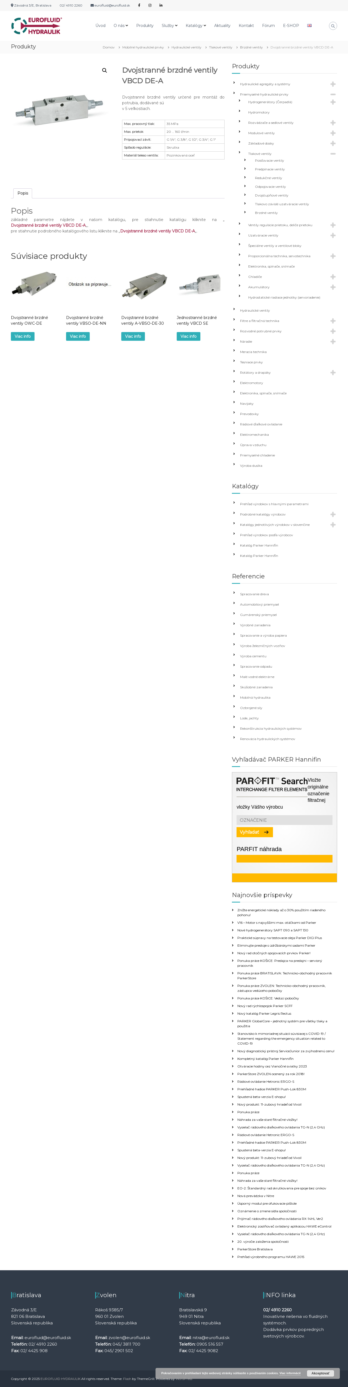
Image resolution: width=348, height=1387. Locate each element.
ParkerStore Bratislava (255, 1249)
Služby (168, 25)
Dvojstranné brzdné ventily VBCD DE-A (48, 225)
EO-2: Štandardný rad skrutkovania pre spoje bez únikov (281, 1188)
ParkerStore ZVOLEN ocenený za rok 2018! (270, 1074)
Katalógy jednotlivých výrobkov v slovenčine (275, 525)
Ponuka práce (248, 1112)
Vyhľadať (249, 832)
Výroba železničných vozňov (262, 646)
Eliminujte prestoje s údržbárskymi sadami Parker (276, 945)
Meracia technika (253, 352)
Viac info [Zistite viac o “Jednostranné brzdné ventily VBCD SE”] (189, 336)
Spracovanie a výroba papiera (263, 635)
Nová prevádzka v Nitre (255, 1196)
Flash (127, 1379)
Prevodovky (249, 414)
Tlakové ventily (220, 47)
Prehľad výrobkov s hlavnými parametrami (274, 504)
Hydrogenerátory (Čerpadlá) (270, 102)
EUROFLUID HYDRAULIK (60, 1379)
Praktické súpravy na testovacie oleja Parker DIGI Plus (279, 938)
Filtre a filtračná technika (259, 321)
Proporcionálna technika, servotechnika (279, 256)
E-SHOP (291, 25)
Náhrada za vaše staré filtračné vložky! (267, 1120)
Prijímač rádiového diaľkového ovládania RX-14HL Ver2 (280, 1219)
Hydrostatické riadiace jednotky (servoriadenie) (284, 297)
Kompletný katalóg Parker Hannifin (265, 1059)
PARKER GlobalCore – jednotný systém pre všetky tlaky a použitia (282, 1023)
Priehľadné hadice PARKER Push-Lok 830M (271, 1089)
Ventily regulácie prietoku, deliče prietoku (280, 225)
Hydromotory (259, 112)
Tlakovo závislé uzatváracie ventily (282, 204)
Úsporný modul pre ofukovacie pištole (267, 1203)
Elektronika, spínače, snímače (271, 266)
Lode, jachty (249, 718)
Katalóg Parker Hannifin (259, 545)
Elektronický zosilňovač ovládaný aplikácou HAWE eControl (284, 1226)
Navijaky (247, 403)
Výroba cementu (253, 656)
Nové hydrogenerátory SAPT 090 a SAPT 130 (272, 930)
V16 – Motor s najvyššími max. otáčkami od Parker (276, 922)
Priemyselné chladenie (257, 455)
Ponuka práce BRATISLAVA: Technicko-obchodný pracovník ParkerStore (284, 975)
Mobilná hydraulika (255, 697)
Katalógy (194, 25)
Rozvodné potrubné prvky (261, 331)
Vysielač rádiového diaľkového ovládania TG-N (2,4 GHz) (281, 1127)
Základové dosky (261, 143)
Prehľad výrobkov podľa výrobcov (266, 535)
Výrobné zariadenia (255, 625)
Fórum (268, 25)
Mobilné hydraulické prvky (143, 47)
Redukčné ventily (268, 178)
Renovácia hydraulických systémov (267, 739)
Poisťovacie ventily (269, 160)
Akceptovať (321, 1373)
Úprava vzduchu (253, 445)
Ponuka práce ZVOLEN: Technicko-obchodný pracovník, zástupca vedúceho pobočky (281, 988)
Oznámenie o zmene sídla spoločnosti (267, 1211)
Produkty (145, 25)
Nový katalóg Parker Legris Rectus (264, 1013)
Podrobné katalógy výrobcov (263, 514)
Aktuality (222, 25)
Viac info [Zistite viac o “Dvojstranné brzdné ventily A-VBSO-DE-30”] (133, 336)
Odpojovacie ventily (270, 187)
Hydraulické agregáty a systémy (265, 84)
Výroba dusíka (251, 466)
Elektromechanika (254, 434)
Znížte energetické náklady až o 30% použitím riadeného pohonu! (281, 912)
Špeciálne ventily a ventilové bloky (275, 246)
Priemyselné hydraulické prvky (264, 94)
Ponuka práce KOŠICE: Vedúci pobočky (268, 998)
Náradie (246, 341)
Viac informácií (290, 1373)
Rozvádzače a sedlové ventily (271, 123)
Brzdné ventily (251, 47)
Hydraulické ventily (186, 47)
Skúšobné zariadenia (256, 687)
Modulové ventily (261, 133)
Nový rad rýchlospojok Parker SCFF (265, 1006)
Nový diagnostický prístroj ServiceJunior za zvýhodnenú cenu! (285, 1051)
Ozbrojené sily (251, 708)
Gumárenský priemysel (258, 615)
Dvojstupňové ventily (271, 195)
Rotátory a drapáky (255, 372)
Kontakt (246, 25)
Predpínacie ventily (270, 169)
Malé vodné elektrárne (257, 677)
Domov (109, 47)
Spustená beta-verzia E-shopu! (261, 1097)
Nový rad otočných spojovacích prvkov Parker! (273, 953)
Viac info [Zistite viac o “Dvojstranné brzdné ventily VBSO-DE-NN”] (78, 336)
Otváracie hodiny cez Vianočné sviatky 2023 (272, 1066)
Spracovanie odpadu (256, 666)
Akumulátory (259, 287)
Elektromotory (251, 383)
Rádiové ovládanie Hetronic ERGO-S (265, 1081)
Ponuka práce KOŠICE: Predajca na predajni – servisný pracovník (279, 963)
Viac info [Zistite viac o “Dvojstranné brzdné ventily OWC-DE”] (23, 336)
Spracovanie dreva (254, 594)
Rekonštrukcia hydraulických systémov (271, 728)
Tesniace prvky (251, 362)
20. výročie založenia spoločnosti (263, 1241)
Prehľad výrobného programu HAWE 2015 (270, 1257)
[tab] (22, 193)
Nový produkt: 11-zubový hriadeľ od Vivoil (269, 1104)
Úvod (100, 25)
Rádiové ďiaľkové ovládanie (261, 424)
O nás (119, 25)
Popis (22, 193)
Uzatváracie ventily (263, 235)
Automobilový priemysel (259, 604)
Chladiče (255, 277)
